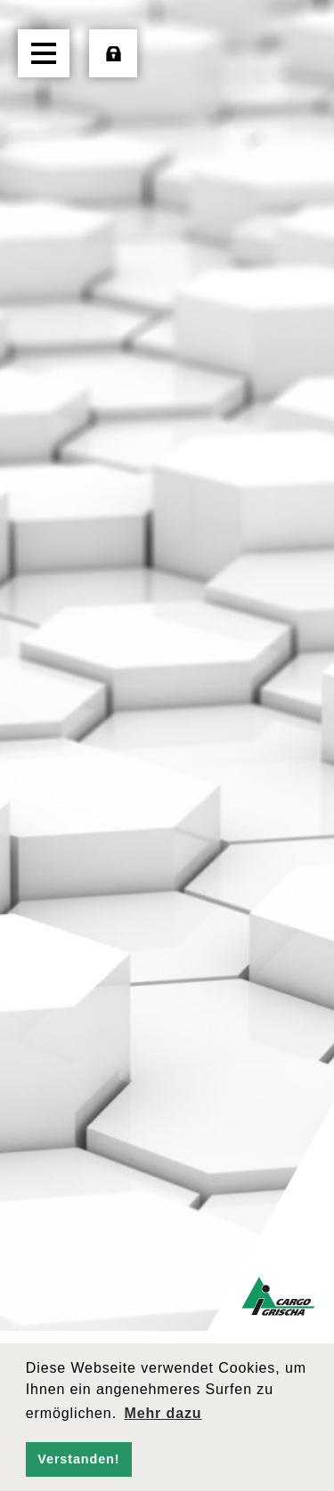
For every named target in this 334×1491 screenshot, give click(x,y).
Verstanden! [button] (78, 1459)
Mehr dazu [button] (162, 1413)
